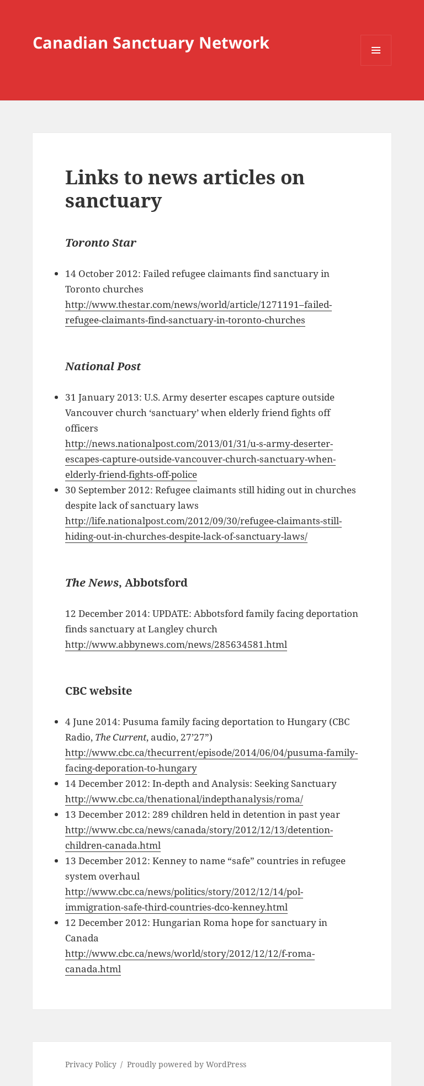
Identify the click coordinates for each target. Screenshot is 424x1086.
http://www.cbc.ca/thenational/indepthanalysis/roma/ (184, 798)
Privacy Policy (90, 1064)
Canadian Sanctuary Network (151, 42)
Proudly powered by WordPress (186, 1064)
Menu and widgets (376, 65)
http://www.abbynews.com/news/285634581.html (176, 644)
